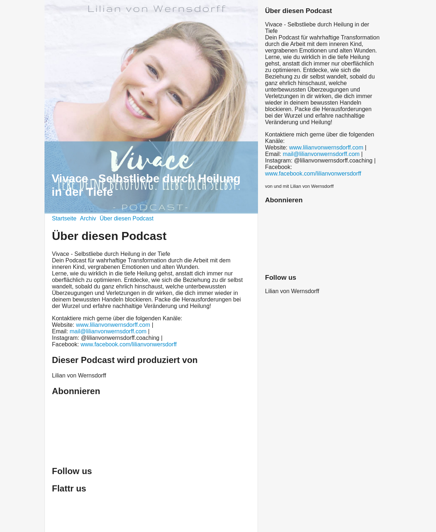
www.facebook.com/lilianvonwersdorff (129, 344)
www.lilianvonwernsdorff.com (113, 325)
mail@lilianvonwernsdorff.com (107, 331)
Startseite (64, 218)
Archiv (88, 218)
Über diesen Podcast (127, 218)
